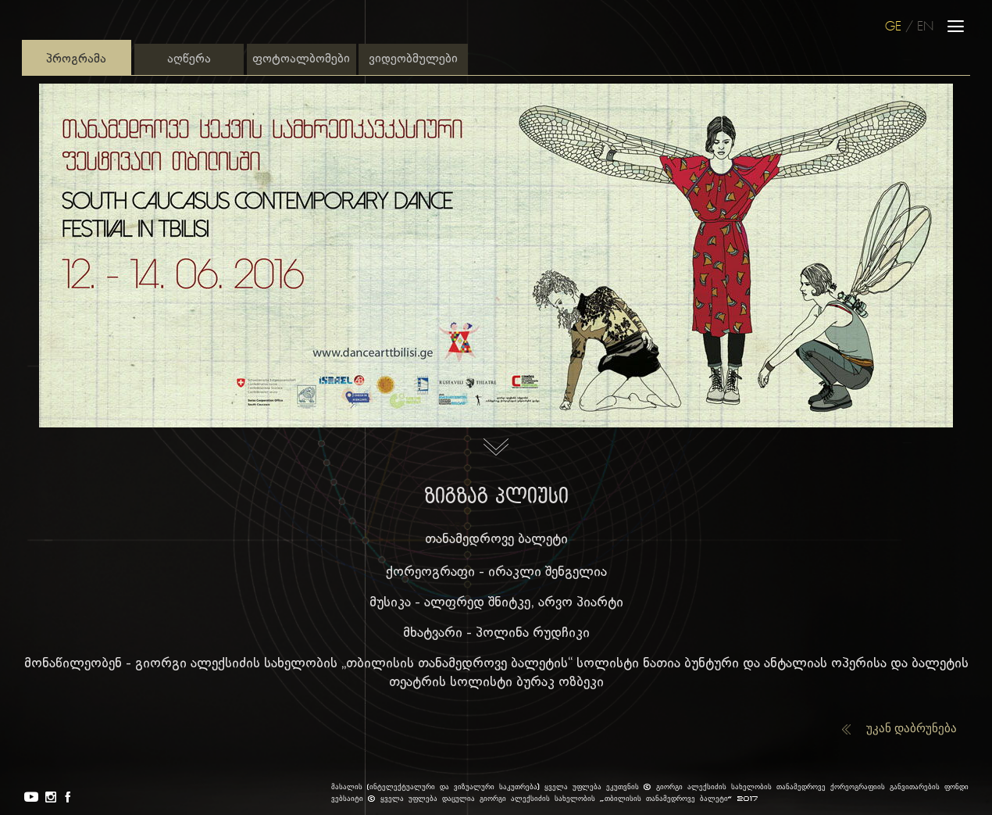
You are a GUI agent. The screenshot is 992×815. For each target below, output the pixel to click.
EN (925, 27)
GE (893, 27)
